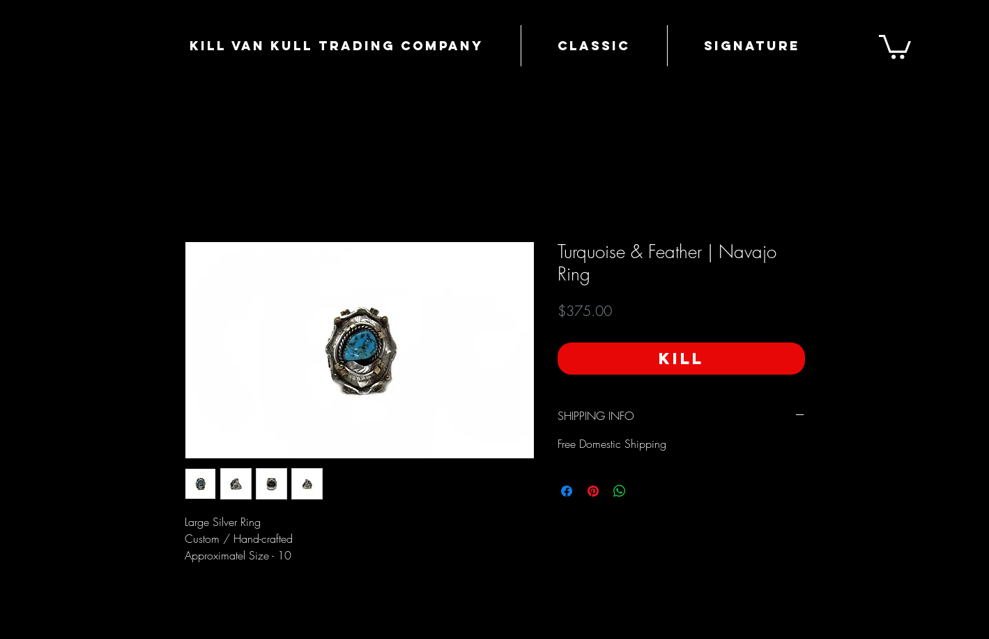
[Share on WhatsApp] (619, 491)
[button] (895, 45)
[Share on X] (646, 491)
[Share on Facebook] (566, 491)
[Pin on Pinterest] (593, 491)
